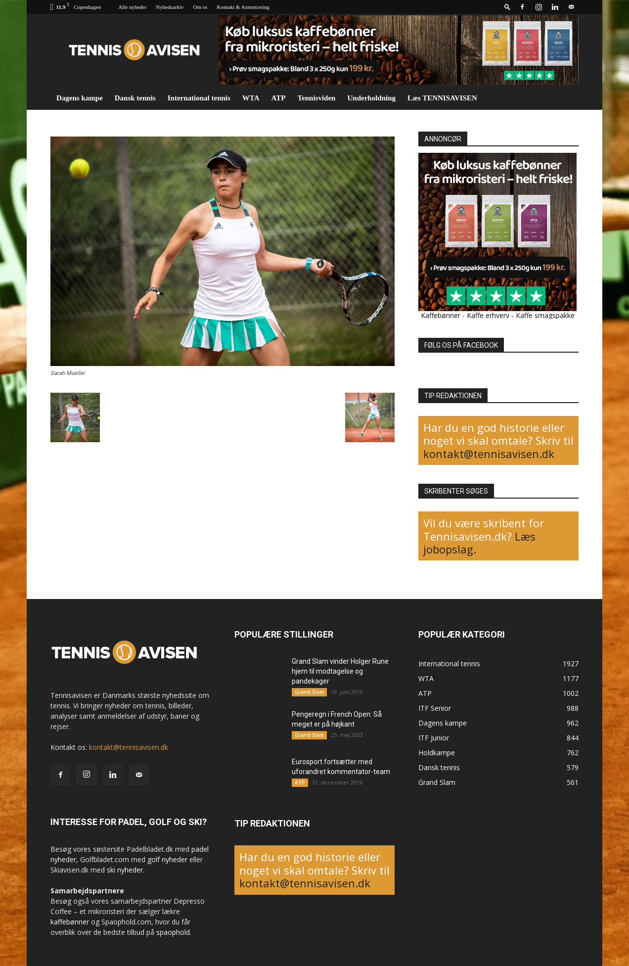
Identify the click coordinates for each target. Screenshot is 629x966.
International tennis (199, 98)
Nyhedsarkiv (169, 7)
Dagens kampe (79, 98)
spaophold (173, 932)
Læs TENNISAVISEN (442, 98)
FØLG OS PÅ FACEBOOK (461, 345)
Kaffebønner (440, 315)
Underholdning (371, 98)
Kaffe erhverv (488, 315)
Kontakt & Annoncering (243, 7)
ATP (278, 98)
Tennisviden (316, 98)
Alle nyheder (132, 7)
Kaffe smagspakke (545, 315)
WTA (251, 98)
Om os (200, 7)
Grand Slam (309, 692)
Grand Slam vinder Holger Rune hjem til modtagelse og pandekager (340, 671)
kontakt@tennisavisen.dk (488, 453)
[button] (507, 6)
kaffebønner (69, 921)
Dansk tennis (135, 98)
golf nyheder (167, 859)
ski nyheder (125, 869)
